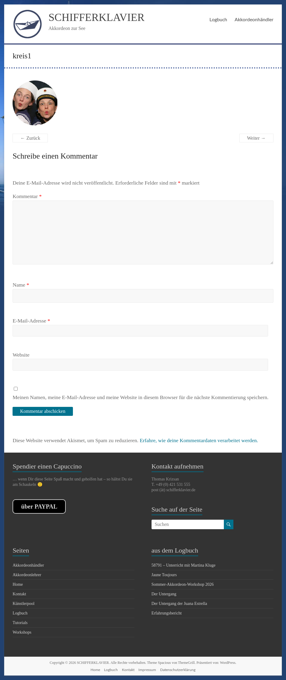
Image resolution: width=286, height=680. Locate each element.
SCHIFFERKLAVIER (96, 17)
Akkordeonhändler (254, 19)
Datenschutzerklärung (177, 669)
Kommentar (27, 196)
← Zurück (30, 138)
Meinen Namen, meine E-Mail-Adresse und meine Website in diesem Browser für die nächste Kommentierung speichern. (140, 397)
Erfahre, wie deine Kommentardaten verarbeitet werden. (199, 440)
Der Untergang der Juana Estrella (179, 603)
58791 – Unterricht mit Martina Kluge (183, 565)
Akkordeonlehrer (27, 575)
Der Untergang (164, 594)
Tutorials (20, 622)
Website (21, 355)
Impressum (147, 669)
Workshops (22, 632)
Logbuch (218, 19)
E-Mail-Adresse (31, 321)
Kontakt (19, 594)
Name (21, 285)
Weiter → (256, 138)
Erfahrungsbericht (167, 613)
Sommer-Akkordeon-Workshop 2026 (183, 584)
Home (18, 584)
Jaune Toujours (164, 575)
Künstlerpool (23, 603)
